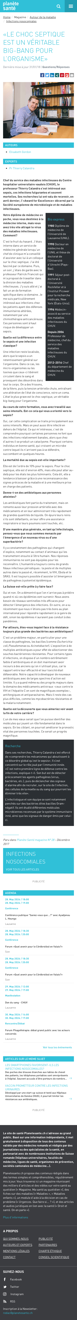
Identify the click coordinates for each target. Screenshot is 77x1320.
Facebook (12, 1279)
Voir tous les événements (57, 1047)
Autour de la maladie (43, 17)
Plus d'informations (15, 1217)
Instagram (13, 1294)
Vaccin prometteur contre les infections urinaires (36, 1087)
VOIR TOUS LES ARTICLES (22, 869)
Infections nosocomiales (21, 21)
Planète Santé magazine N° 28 (35, 839)
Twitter (11, 1287)
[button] (42, 75)
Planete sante (10, 6)
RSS (9, 1301)
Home (6, 17)
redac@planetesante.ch (18, 1312)
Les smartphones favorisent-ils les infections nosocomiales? (32, 1066)
